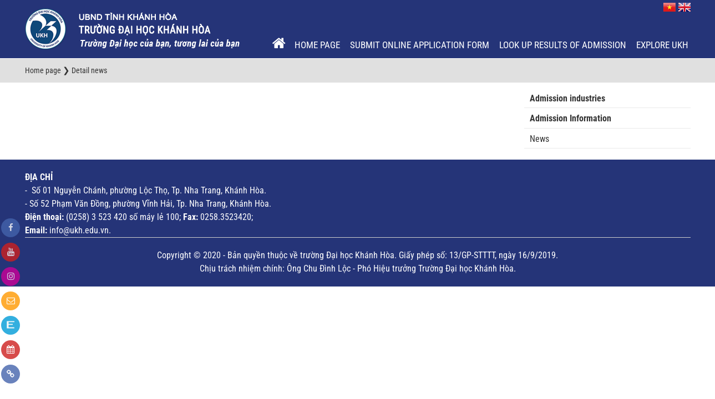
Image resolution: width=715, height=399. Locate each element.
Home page (317, 44)
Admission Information (570, 118)
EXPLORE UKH (662, 44)
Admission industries (567, 98)
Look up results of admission (562, 44)
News (539, 139)
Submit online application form (419, 44)
